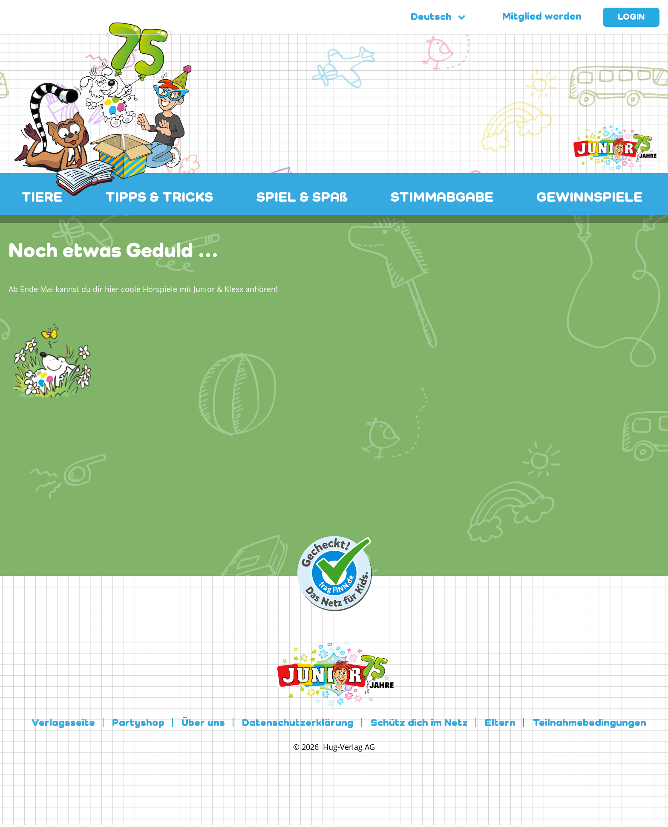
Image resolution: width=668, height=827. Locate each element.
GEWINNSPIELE (589, 198)
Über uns (203, 723)
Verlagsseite (63, 723)
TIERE (41, 198)
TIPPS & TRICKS (159, 198)
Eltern (500, 723)
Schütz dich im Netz (419, 723)
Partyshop (138, 723)
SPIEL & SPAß (302, 198)
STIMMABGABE (442, 198)
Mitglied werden (542, 17)
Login (631, 17)
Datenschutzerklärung (298, 723)
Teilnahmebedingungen (589, 723)
